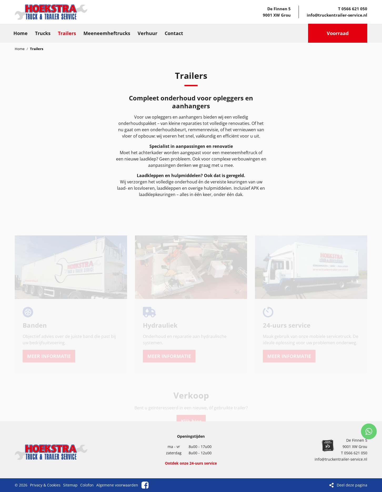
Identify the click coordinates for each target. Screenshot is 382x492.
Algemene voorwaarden (117, 485)
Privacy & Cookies (45, 485)
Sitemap (70, 485)
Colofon (87, 485)
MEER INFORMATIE (49, 342)
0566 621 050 (354, 8)
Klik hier (191, 407)
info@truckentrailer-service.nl (337, 15)
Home (19, 48)
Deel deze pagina (352, 485)
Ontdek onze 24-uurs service (191, 463)
